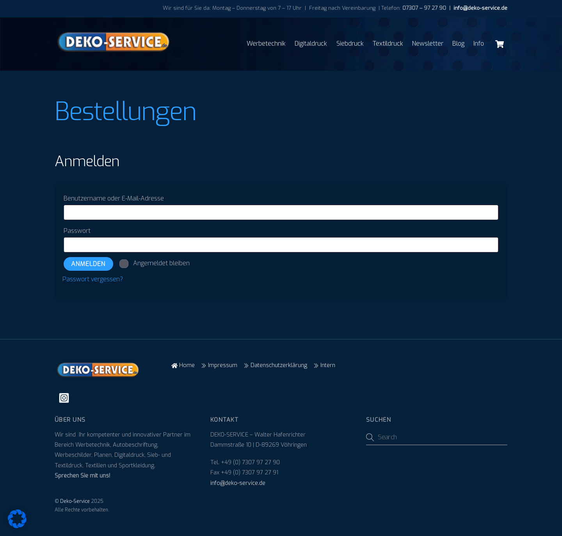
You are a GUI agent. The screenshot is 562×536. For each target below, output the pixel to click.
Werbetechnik (266, 43)
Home (183, 365)
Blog (458, 43)
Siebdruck (350, 43)
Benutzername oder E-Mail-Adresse (132, 197)
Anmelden (88, 264)
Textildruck (388, 43)
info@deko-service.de (479, 7)
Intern (324, 365)
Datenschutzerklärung (275, 365)
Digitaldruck (311, 43)
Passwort (95, 230)
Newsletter (427, 43)
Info (478, 43)
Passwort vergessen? (92, 279)
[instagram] (65, 398)
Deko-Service (75, 501)
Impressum (219, 365)
